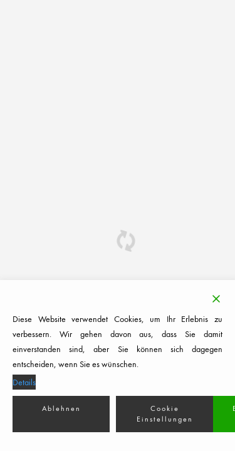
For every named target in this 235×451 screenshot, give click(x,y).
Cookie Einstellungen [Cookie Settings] (165, 413)
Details (24, 382)
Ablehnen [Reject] (61, 408)
